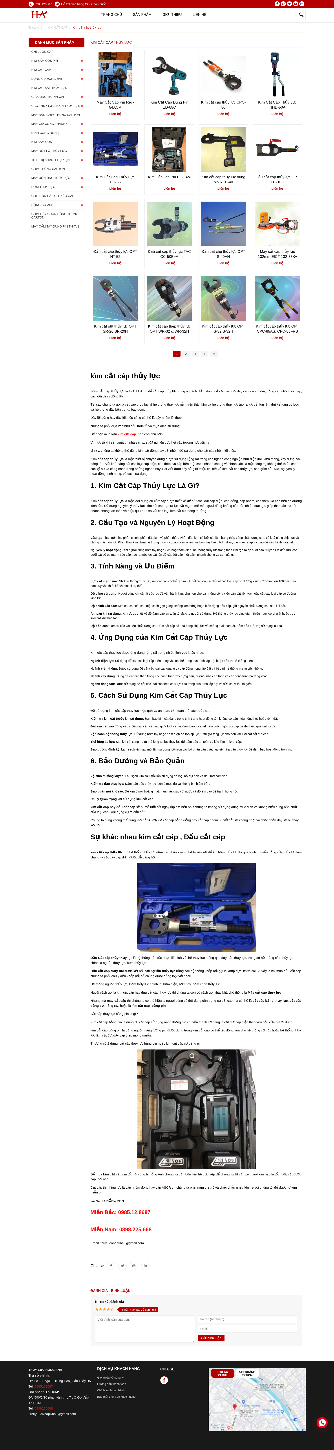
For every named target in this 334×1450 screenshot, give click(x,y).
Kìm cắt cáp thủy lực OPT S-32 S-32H (223, 328)
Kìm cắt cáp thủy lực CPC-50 (223, 104)
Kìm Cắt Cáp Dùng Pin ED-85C (169, 104)
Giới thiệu (172, 14)
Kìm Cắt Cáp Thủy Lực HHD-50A (277, 104)
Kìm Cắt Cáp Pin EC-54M (169, 177)
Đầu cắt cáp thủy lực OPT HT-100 (277, 179)
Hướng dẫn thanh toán (111, 1384)
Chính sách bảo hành (110, 1390)
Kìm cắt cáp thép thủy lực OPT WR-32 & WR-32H (169, 328)
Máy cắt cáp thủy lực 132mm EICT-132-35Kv (277, 254)
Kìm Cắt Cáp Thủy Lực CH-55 (115, 179)
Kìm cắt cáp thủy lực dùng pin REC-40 (223, 179)
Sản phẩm (142, 14)
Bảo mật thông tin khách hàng (116, 1396)
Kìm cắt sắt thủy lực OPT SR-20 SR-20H (115, 328)
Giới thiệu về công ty (110, 1377)
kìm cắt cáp (112, 1174)
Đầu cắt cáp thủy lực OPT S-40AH (223, 254)
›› (214, 353)
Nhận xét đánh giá (109, 1301)
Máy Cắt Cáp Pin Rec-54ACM (115, 104)
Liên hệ (199, 14)
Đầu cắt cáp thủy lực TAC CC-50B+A (169, 254)
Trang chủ (111, 14)
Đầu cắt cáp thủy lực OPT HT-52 (115, 254)
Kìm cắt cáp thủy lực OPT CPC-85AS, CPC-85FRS (277, 328)
